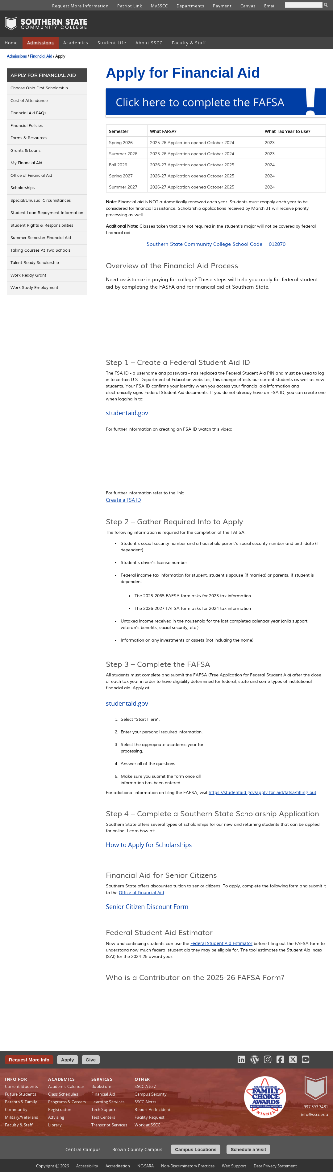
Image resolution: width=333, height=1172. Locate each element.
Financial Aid (41, 56)
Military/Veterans (21, 1117)
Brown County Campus (137, 1149)
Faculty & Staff (189, 43)
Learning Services (107, 1102)
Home (11, 43)
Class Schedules (63, 1094)
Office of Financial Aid (141, 892)
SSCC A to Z (145, 1086)
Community (16, 1109)
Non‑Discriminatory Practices (187, 1166)
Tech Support (104, 1109)
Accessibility (87, 1166)
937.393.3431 (316, 1106)
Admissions (40, 43)
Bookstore (101, 1086)
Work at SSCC (147, 1125)
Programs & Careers (67, 1102)
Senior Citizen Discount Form (147, 906)
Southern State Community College (46, 23)
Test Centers (103, 1117)
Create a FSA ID (123, 500)
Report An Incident (153, 1109)
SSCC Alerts (145, 1102)
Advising (56, 1117)
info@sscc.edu (314, 1114)
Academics (75, 43)
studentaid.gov (127, 413)
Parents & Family (21, 1102)
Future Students (20, 1094)
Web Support (234, 1166)
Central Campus (83, 1149)
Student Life (112, 43)
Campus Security (151, 1094)
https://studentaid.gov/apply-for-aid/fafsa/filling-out (262, 792)
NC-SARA (145, 1166)
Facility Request (149, 1117)
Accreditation (118, 1166)
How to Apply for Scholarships (149, 845)
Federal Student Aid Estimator (221, 943)
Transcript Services (109, 1125)
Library (55, 1125)
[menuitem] (11, 43)
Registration (59, 1109)
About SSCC (149, 43)
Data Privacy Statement (275, 1166)
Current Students (21, 1086)
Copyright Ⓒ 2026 (52, 1166)
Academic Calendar (66, 1086)
